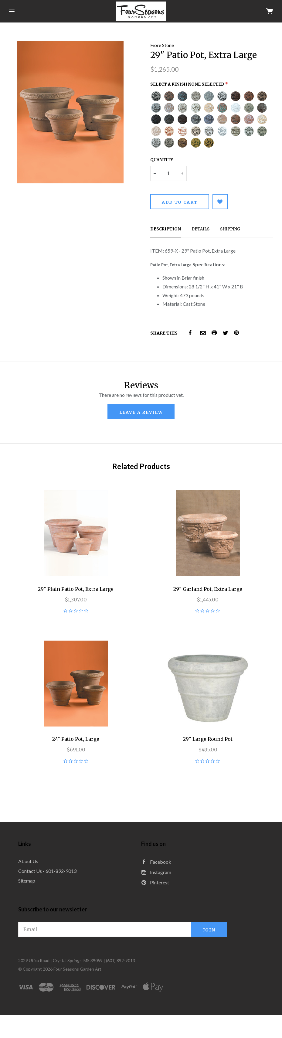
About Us (28, 861)
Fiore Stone (162, 45)
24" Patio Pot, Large (75, 739)
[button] (12, 12)
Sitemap (26, 880)
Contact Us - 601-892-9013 (47, 871)
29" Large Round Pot (208, 739)
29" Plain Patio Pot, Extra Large (76, 589)
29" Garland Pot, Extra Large (207, 589)
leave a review (141, 412)
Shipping (230, 229)
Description (165, 229)
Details (200, 229)
